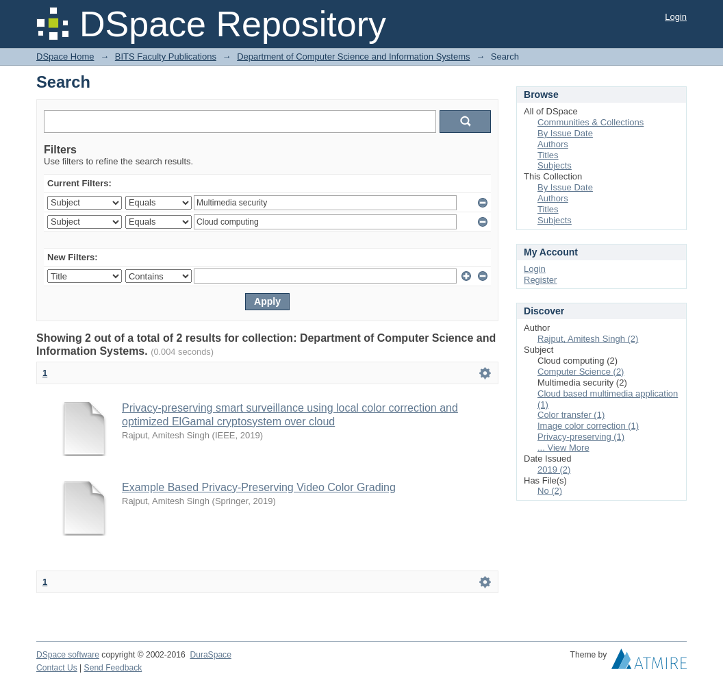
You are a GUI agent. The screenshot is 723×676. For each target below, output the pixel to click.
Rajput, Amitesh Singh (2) (587, 339)
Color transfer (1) (571, 415)
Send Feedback (113, 668)
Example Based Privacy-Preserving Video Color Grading (259, 487)
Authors (552, 144)
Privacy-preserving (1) (580, 436)
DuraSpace (210, 655)
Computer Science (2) (580, 371)
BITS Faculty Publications (165, 56)
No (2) (549, 491)
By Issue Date (565, 133)
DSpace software (67, 655)
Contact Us (56, 668)
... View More (563, 447)
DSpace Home (65, 56)
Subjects (554, 165)
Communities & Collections (590, 122)
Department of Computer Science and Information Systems (353, 56)
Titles (548, 155)
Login (676, 17)
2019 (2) (553, 469)
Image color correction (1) (588, 426)
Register (540, 280)
